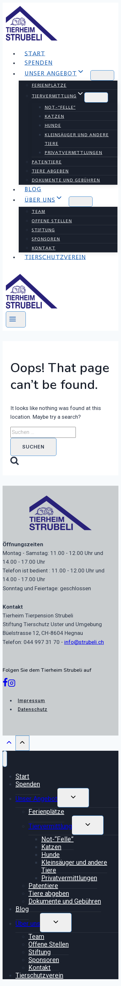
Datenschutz (32, 709)
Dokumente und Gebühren (66, 180)
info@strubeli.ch (84, 642)
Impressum (31, 700)
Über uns (27, 923)
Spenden (39, 62)
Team (38, 211)
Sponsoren (46, 238)
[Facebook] (5, 684)
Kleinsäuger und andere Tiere (77, 139)
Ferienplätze (49, 85)
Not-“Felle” (60, 107)
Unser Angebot (36, 799)
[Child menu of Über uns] (81, 201)
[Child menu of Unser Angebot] (102, 75)
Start (35, 53)
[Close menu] (5, 759)
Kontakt (43, 247)
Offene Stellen (52, 220)
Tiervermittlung (50, 826)
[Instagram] (11, 684)
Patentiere (47, 161)
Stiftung (43, 229)
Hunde (53, 125)
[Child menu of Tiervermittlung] (96, 97)
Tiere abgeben (50, 170)
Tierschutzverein (55, 256)
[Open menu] (16, 319)
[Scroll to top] (9, 743)
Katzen (54, 116)
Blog (33, 189)
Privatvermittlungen (73, 152)
